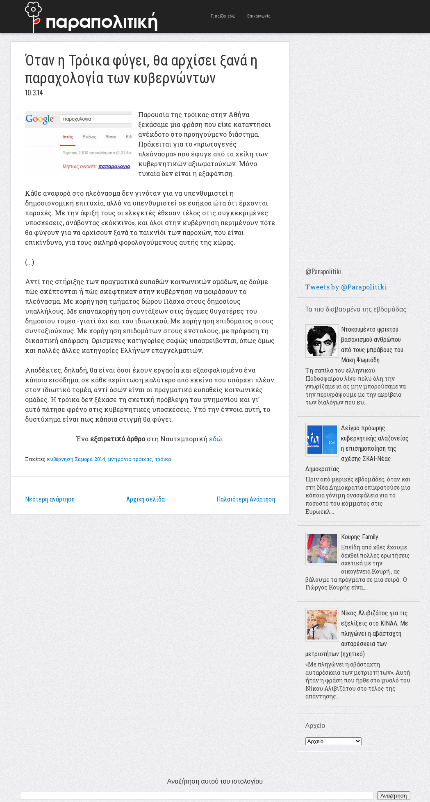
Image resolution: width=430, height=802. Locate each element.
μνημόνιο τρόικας (130, 459)
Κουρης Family (359, 537)
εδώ (215, 438)
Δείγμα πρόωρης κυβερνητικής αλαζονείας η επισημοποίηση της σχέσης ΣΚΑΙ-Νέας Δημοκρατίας (357, 448)
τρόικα (163, 459)
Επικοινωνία (259, 16)
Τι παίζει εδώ (223, 16)
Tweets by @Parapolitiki (346, 286)
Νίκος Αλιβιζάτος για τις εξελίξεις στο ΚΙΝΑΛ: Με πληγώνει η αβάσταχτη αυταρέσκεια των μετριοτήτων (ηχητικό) (356, 633)
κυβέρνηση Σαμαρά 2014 (76, 459)
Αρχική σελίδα (145, 499)
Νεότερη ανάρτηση (50, 499)
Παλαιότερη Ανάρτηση (245, 499)
